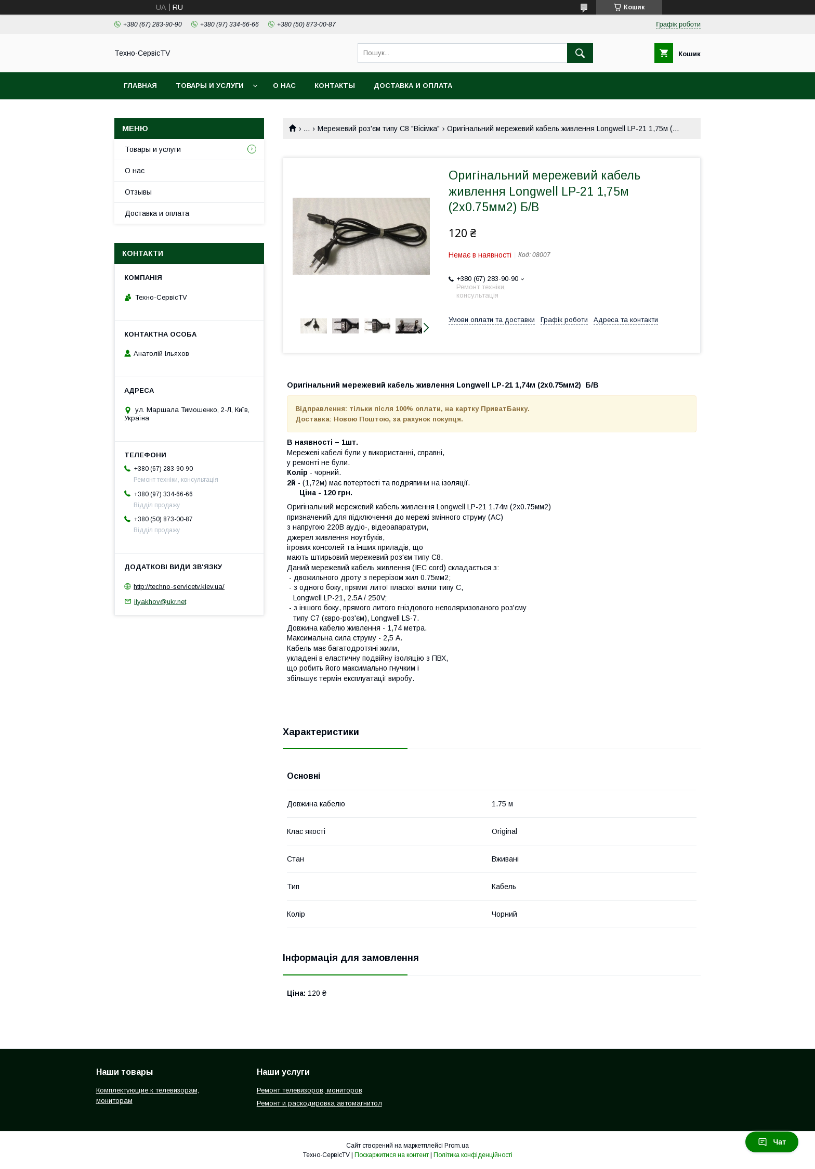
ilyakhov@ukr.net (160, 601)
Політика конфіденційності (472, 1155)
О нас (284, 85)
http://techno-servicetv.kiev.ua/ (179, 586)
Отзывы (138, 192)
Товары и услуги (210, 85)
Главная (140, 85)
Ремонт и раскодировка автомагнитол (319, 1103)
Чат (772, 1142)
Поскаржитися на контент (391, 1155)
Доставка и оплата (413, 85)
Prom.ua (456, 1145)
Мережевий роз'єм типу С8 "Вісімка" (379, 128)
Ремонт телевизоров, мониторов (309, 1090)
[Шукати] (580, 53)
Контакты (334, 85)
